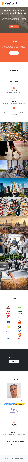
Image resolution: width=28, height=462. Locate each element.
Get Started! (14, 52)
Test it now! (14, 94)
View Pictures (14, 361)
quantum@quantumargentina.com (14, 444)
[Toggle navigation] (25, 3)
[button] (3, 322)
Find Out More (14, 26)
